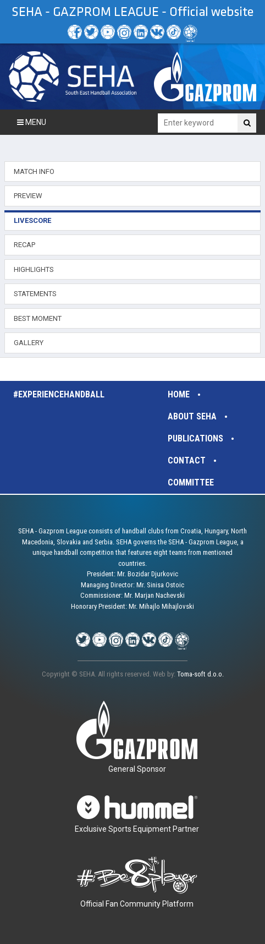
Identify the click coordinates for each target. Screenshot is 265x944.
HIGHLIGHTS (34, 269)
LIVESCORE (32, 220)
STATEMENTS (35, 294)
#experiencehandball (58, 394)
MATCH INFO (34, 171)
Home (179, 394)
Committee (191, 482)
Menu (31, 122)
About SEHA (192, 416)
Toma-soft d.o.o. (200, 674)
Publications (195, 438)
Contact (187, 460)
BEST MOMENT (38, 318)
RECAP (24, 245)
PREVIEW (28, 196)
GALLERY (28, 343)
